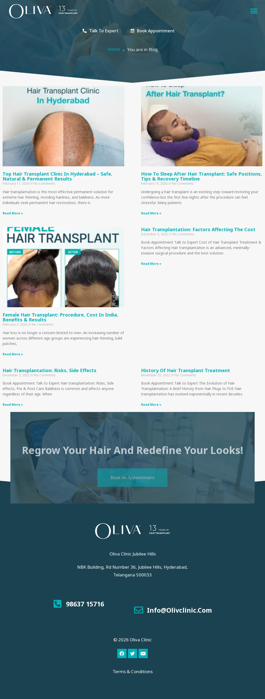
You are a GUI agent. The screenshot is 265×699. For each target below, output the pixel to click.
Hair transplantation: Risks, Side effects (50, 370)
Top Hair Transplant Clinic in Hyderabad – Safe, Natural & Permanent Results (57, 176)
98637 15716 (85, 603)
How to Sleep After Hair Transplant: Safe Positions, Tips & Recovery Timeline (201, 176)
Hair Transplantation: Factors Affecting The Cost (198, 229)
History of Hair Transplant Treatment (185, 370)
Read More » (13, 213)
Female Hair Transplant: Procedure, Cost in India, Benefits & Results (60, 317)
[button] (254, 11)
